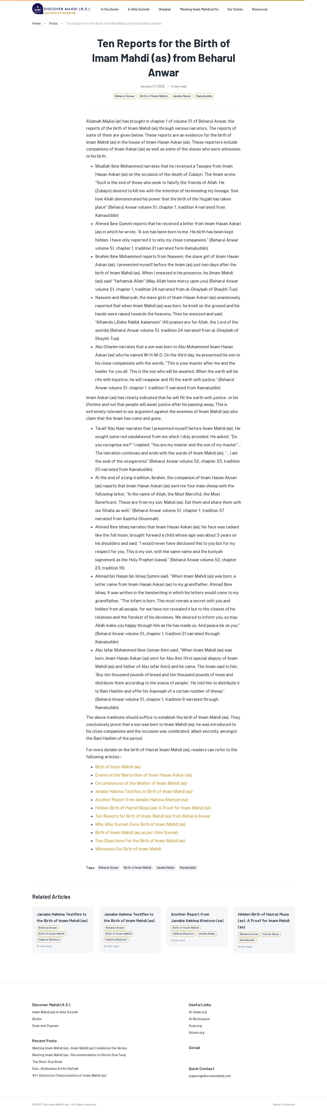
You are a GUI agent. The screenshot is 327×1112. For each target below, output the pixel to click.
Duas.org (195, 1026)
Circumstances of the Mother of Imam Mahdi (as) (141, 783)
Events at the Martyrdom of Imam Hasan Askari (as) (143, 775)
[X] (205, 1054)
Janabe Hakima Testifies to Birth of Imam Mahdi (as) (144, 791)
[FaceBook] (190, 1054)
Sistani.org (196, 1032)
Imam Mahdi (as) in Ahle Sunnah (55, 1012)
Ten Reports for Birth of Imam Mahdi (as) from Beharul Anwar (152, 816)
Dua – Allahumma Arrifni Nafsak (55, 1068)
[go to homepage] (62, 14)
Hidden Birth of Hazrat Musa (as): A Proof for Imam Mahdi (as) (153, 807)
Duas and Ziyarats (45, 1026)
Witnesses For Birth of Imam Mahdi (128, 849)
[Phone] (220, 1054)
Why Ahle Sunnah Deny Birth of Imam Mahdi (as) (140, 824)
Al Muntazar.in (199, 1019)
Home (36, 23)
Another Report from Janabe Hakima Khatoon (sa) (141, 799)
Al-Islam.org (198, 1012)
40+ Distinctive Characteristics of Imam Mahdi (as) (69, 1075)
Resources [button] (260, 9)
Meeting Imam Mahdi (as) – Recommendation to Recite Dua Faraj (79, 1055)
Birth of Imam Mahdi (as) (118, 766)
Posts (53, 23)
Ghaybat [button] (165, 9)
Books (37, 1019)
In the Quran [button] (110, 9)
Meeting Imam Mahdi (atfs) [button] (199, 9)
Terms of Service (284, 1104)
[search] (293, 9)
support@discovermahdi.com (210, 1076)
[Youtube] (212, 1054)
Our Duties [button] (235, 9)
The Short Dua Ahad (47, 1062)
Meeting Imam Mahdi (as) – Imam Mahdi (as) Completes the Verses (79, 1048)
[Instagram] (198, 1054)
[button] (108, 867)
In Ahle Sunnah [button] (138, 9)
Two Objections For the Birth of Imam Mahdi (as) (140, 840)
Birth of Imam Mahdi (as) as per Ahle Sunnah (136, 832)
